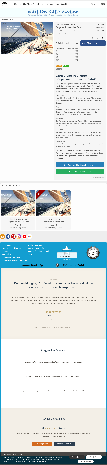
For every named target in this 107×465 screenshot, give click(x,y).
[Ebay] (29, 236)
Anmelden (88, 4)
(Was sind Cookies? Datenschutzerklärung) (17, 457)
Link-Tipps (27, 4)
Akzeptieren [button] (86, 461)
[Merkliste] (91, 4)
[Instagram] (18, 236)
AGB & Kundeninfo (36, 248)
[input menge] (97, 38)
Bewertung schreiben (64, 444)
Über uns (18, 4)
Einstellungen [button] (77, 457)
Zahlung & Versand (36, 245)
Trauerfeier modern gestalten (14, 260)
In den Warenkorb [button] (89, 43)
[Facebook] (7, 236)
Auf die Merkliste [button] (63, 43)
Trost (11, 20)
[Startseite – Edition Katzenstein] (4, 3)
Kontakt (64, 4)
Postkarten (4, 20)
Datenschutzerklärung (11, 248)
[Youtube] (24, 236)
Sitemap (31, 254)
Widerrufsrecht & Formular (39, 251)
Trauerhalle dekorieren (11, 257)
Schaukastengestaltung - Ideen (46, 4)
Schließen (94, 457)
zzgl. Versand (22, 228)
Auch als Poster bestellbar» (80, 171)
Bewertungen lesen (42, 444)
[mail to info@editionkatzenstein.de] (2, 236)
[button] (11, 4)
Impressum (6, 245)
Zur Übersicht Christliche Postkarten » (80, 165)
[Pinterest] (13, 236)
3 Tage (61, 33)
